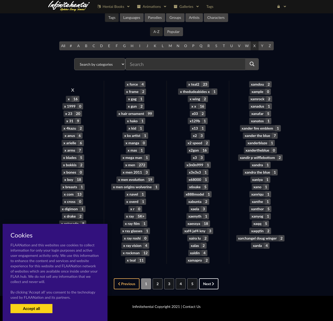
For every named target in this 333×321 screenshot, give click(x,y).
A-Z (156, 31)
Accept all (31, 308)
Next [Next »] (208, 283)
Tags (111, 17)
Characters (215, 17)
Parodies (155, 17)
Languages (131, 17)
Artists (194, 17)
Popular (173, 31)
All (63, 45)
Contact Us (192, 306)
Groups (175, 17)
